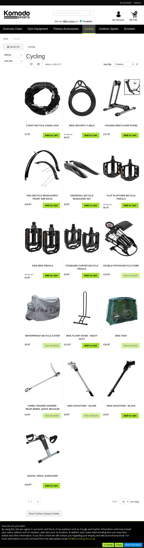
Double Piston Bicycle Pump (121, 265)
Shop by (13, 47)
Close (119, 545)
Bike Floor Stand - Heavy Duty (82, 337)
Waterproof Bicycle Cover (42, 335)
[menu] (72, 29)
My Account (126, 3)
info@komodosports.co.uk (81, 538)
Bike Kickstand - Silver (81, 406)
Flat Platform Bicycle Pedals (121, 197)
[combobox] (73, 12)
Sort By (107, 64)
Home (6, 39)
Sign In (137, 3)
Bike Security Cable (82, 125)
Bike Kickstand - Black (121, 406)
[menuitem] (12, 28)
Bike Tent (121, 335)
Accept (109, 545)
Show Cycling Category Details (44, 513)
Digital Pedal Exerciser (42, 476)
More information (133, 545)
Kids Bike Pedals (42, 265)
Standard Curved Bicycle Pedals (82, 267)
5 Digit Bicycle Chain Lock (42, 125)
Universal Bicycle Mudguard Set (82, 197)
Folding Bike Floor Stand (121, 125)
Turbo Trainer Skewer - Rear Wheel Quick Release (43, 407)
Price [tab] (13, 55)
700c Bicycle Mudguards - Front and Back (42, 197)
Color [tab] (13, 61)
